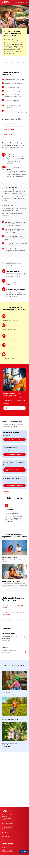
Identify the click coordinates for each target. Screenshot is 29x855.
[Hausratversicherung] (14, 685)
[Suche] (21, 2)
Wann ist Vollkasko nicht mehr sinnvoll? (14, 621)
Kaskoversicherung (14, 130)
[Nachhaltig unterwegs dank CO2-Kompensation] (14, 736)
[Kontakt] (23, 851)
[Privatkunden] (6, 2)
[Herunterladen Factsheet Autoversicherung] (25, 652)
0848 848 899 (9, 823)
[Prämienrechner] (16, 2)
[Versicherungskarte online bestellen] (14, 470)
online (8, 285)
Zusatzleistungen (14, 135)
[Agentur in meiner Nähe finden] (14, 455)
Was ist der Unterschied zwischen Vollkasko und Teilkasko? (14, 614)
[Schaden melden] (14, 440)
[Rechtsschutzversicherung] (14, 553)
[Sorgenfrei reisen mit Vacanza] (14, 577)
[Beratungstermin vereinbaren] (14, 408)
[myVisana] (18, 2)
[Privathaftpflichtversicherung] (14, 710)
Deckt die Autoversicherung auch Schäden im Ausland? (14, 607)
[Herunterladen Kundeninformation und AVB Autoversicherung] (25, 638)
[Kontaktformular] (7, 827)
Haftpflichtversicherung (14, 124)
